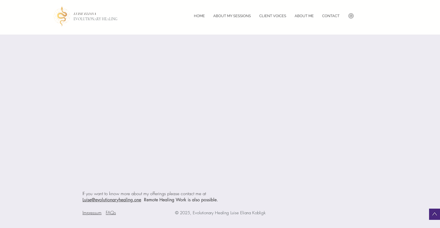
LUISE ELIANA (85, 14)
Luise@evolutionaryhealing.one (111, 200)
